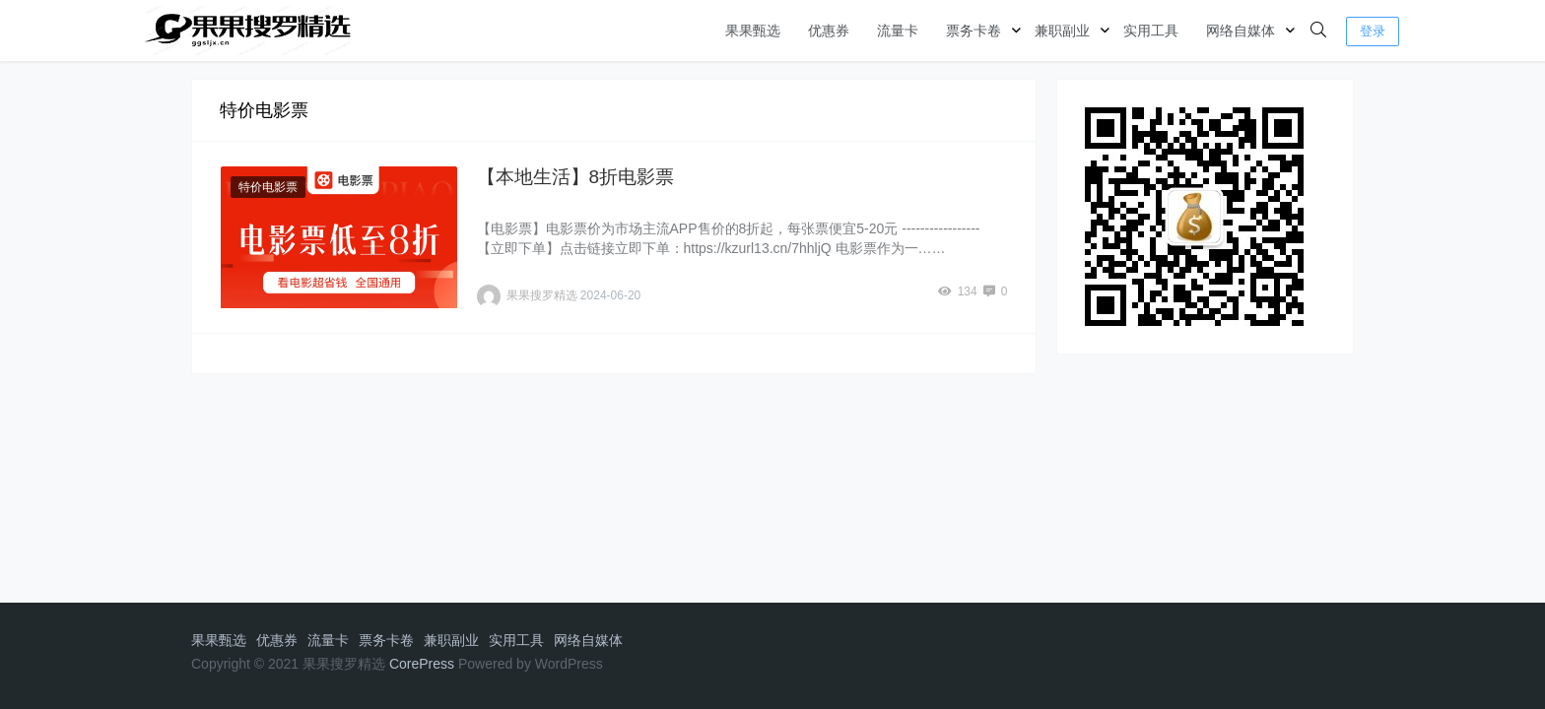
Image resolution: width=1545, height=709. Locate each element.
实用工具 (1150, 30)
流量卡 (897, 30)
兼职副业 (1062, 30)
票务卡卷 (973, 30)
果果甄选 (752, 30)
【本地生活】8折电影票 (576, 176)
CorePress (421, 664)
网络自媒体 (1240, 30)
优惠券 (828, 30)
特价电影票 (268, 187)
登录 (1372, 31)
